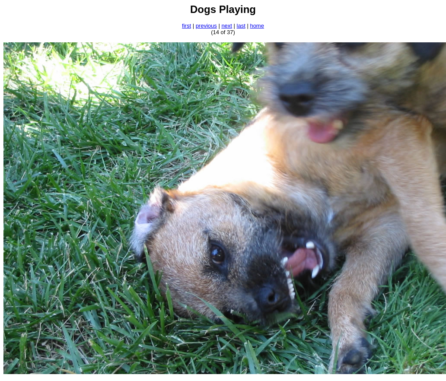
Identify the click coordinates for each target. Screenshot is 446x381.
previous (206, 25)
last (241, 25)
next (226, 25)
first (186, 25)
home (257, 25)
